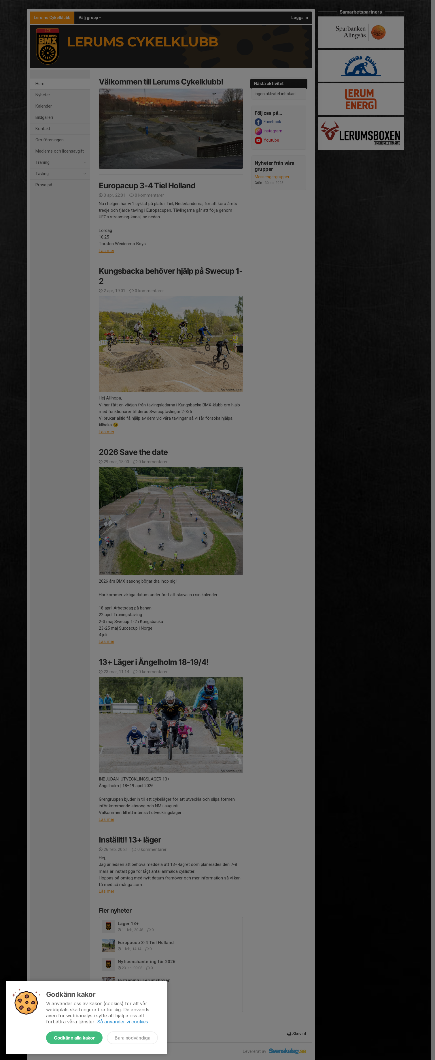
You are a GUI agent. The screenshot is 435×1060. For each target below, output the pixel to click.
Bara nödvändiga (132, 1038)
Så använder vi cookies (122, 1022)
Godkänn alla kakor (74, 1038)
